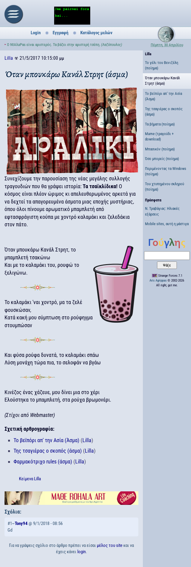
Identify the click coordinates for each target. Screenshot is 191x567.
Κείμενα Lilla (30, 478)
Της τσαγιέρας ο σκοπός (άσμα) (48, 451)
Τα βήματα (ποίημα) (160, 124)
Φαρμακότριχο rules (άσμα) (43, 461)
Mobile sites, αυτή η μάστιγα (167, 224)
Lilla (9, 58)
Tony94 (21, 523)
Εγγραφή (60, 32)
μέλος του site (109, 545)
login (81, 551)
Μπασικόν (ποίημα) (160, 149)
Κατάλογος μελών (96, 32)
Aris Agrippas (158, 280)
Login (36, 32)
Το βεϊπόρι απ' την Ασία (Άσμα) (46, 440)
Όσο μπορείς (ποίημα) (162, 158)
